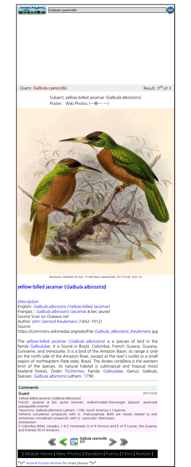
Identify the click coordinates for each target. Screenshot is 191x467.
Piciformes (74, 371)
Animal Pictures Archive (44, 463)
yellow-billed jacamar (40, 287)
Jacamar (78, 311)
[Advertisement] (95, 50)
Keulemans (141, 331)
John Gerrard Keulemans (54, 321)
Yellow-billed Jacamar (88, 306)
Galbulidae (40, 346)
